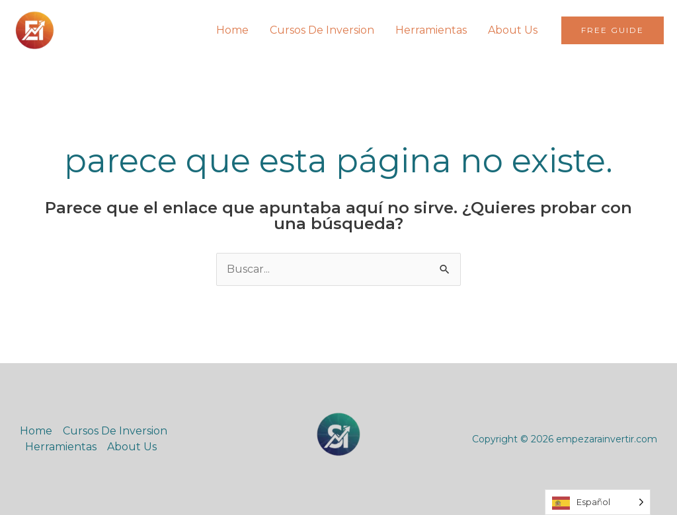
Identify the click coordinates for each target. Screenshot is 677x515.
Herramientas (431, 30)
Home (232, 30)
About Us (513, 30)
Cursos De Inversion (322, 30)
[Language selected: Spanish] (598, 502)
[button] (612, 30)
